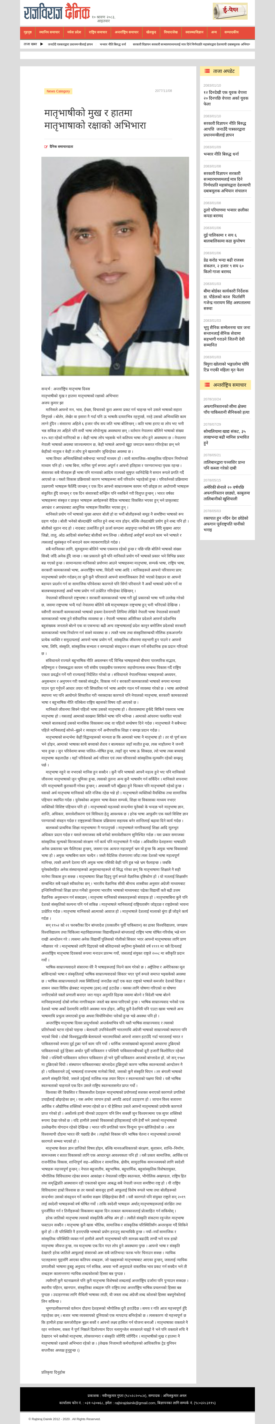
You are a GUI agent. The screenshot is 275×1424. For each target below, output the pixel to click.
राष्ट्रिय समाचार (98, 32)
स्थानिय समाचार (49, 32)
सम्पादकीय (231, 32)
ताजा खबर (33, 44)
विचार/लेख (171, 32)
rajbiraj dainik (59, 11)
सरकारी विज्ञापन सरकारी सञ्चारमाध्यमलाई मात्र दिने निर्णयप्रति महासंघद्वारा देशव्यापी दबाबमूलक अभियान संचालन (197, 44)
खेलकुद (151, 32)
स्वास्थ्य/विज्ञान (194, 32)
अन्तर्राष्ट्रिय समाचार (126, 32)
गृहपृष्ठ (27, 32)
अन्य (214, 32)
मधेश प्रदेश (74, 32)
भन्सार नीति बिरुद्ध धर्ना (114, 44)
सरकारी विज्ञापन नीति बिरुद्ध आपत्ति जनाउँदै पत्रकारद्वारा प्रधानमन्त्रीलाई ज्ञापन (50, 44)
